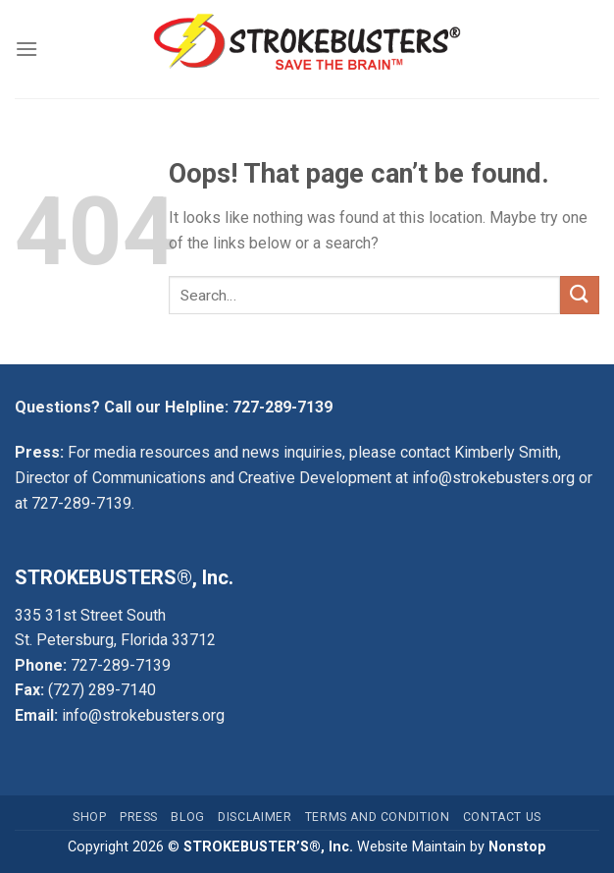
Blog (187, 817)
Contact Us (502, 817)
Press (139, 817)
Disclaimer (254, 817)
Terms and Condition (377, 817)
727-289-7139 (282, 407)
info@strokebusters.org (493, 477)
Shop (89, 817)
